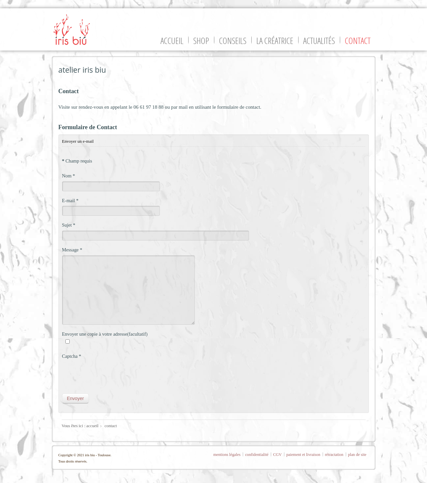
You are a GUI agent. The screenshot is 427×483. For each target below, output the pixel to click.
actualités (319, 40)
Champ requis (77, 161)
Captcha (71, 356)
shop (201, 40)
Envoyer (75, 398)
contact (358, 40)
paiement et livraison (303, 454)
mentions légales (226, 454)
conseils (232, 40)
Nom (68, 175)
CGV (277, 454)
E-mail (70, 200)
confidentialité (256, 454)
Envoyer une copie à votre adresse (94, 334)
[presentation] (112, 375)
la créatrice (274, 40)
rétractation (334, 454)
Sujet (69, 225)
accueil (171, 40)
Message (72, 249)
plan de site (357, 454)
